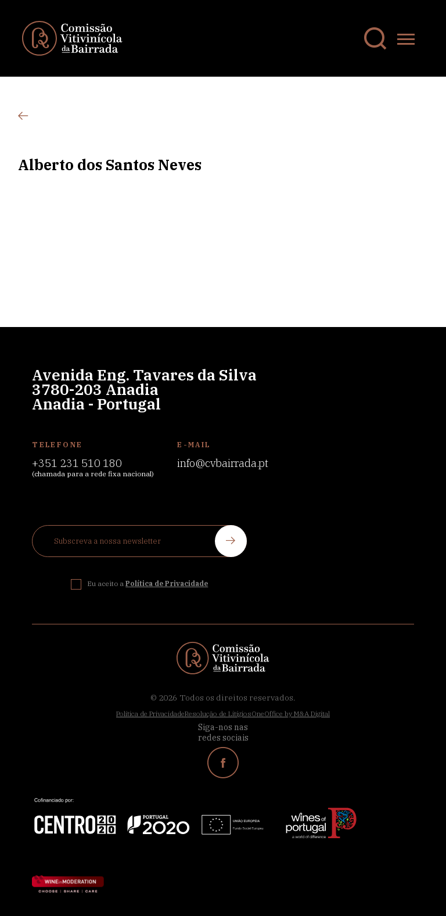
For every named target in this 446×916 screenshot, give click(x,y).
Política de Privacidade (150, 713)
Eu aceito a (147, 583)
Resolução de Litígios (218, 713)
